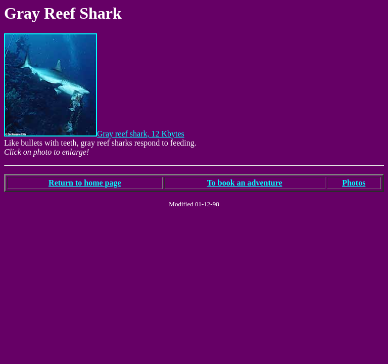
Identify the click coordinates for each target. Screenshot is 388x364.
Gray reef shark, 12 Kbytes (94, 133)
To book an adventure (244, 182)
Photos (353, 182)
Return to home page (84, 182)
